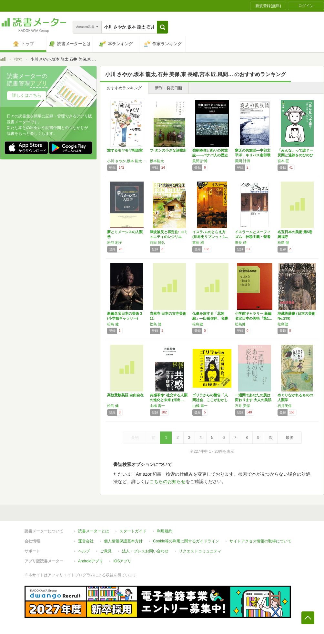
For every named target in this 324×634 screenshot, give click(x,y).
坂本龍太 (157, 161)
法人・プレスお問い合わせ (145, 551)
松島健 (197, 324)
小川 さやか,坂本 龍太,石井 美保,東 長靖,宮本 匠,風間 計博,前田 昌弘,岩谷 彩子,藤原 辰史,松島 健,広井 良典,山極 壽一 (127, 161)
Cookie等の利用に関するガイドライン (186, 541)
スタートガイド (133, 531)
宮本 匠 (283, 161)
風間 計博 (200, 161)
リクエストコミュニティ (200, 551)
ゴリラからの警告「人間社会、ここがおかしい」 (210, 400)
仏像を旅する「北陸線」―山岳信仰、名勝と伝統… (210, 318)
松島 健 (283, 242)
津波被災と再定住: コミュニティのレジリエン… (168, 236)
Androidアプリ (90, 561)
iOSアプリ (122, 561)
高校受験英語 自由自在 (125, 395)
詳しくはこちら (26, 95)
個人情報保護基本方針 (123, 541)
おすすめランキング (124, 88)
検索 (18, 59)
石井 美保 (242, 406)
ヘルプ (84, 551)
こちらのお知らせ (167, 481)
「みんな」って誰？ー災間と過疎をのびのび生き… (295, 155)
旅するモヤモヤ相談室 (125, 150)
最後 (289, 437)
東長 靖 (198, 242)
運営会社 (86, 541)
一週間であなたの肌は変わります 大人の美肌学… (253, 400)
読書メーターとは (93, 531)
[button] (162, 27)
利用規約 (164, 531)
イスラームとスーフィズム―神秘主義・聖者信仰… (252, 236)
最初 (135, 437)
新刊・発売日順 (168, 88)
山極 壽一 (157, 406)
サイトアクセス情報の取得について (260, 541)
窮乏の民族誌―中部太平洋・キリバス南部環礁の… (252, 155)
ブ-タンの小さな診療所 (168, 150)
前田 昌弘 (157, 242)
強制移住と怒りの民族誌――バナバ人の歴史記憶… (210, 155)
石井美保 (285, 406)
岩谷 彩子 (114, 242)
